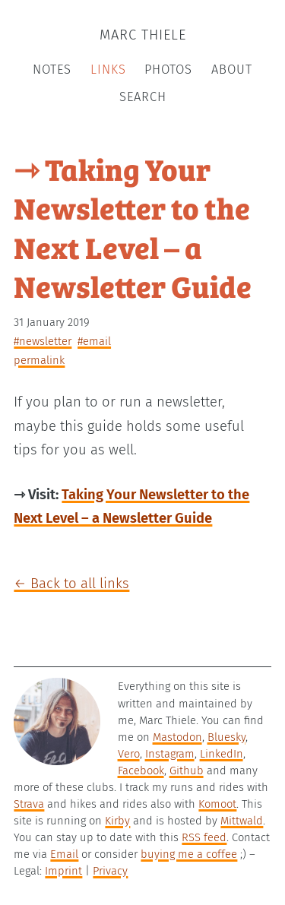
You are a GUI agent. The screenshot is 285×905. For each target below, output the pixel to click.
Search (142, 97)
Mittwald (241, 820)
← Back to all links (71, 583)
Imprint (63, 871)
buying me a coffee (189, 854)
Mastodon (177, 737)
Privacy (110, 871)
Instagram (170, 754)
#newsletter (42, 341)
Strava (29, 804)
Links (108, 69)
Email (64, 854)
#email (94, 341)
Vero (129, 754)
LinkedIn (221, 754)
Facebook (141, 770)
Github (186, 770)
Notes (52, 69)
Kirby (117, 820)
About (231, 69)
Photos (168, 69)
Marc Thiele (143, 35)
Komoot (217, 804)
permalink (39, 360)
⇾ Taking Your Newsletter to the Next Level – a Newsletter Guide (133, 227)
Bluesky (226, 737)
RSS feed (204, 837)
